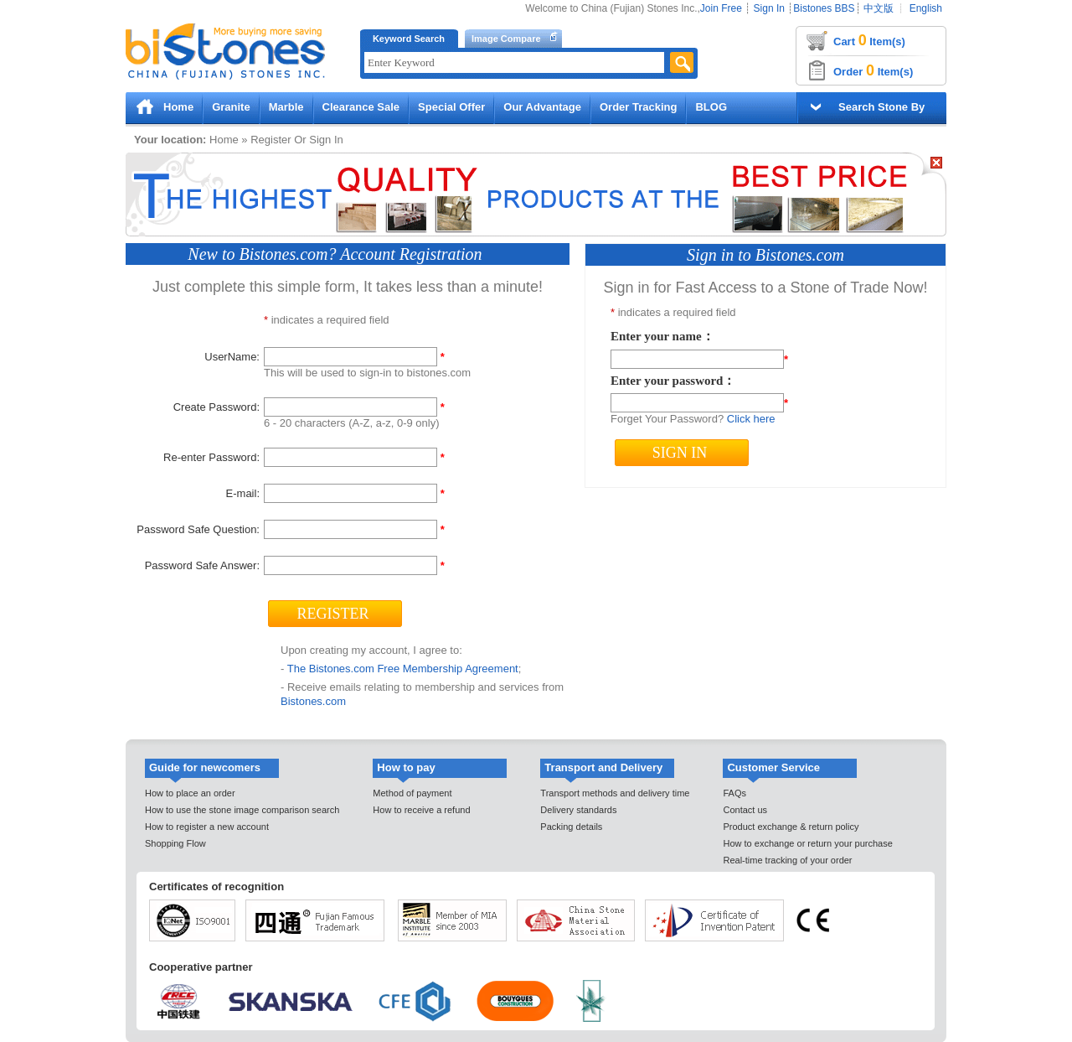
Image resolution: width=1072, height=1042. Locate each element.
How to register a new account (207, 827)
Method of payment (412, 793)
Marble (286, 107)
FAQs (734, 793)
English (926, 8)
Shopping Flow (175, 843)
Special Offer (451, 107)
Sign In (769, 8)
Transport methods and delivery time (614, 793)
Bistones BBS (823, 8)
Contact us (745, 810)
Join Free (721, 8)
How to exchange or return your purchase (807, 843)
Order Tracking (638, 107)
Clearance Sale (361, 107)
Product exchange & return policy (790, 827)
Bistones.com (313, 701)
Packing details (571, 827)
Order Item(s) (873, 70)
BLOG (711, 107)
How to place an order (190, 793)
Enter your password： (673, 380)
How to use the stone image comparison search (242, 810)
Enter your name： (662, 336)
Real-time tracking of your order (787, 860)
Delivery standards (578, 810)
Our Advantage (542, 107)
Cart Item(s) (869, 40)
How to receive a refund (421, 810)
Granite (231, 107)
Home (178, 107)
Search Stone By (881, 107)
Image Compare (506, 39)
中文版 (878, 8)
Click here (751, 418)
